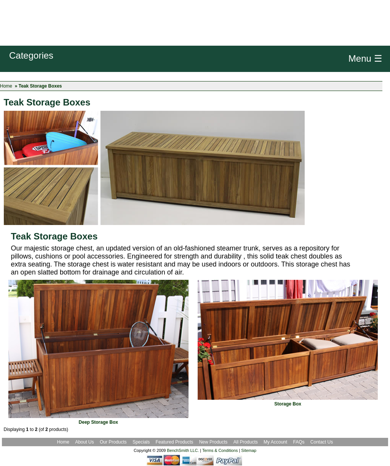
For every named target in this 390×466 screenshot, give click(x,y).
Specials (142, 442)
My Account (275, 442)
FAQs (298, 442)
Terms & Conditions (220, 450)
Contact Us (321, 442)
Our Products (114, 442)
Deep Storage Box (98, 422)
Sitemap (248, 450)
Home (6, 86)
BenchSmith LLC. (183, 450)
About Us (84, 442)
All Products (245, 442)
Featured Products (174, 442)
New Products (213, 442)
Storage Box (287, 404)
